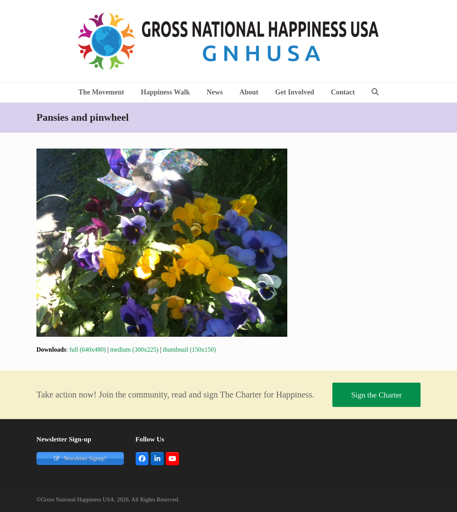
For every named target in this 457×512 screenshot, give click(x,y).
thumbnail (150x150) (189, 349)
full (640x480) (87, 349)
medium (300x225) (134, 349)
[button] (375, 92)
